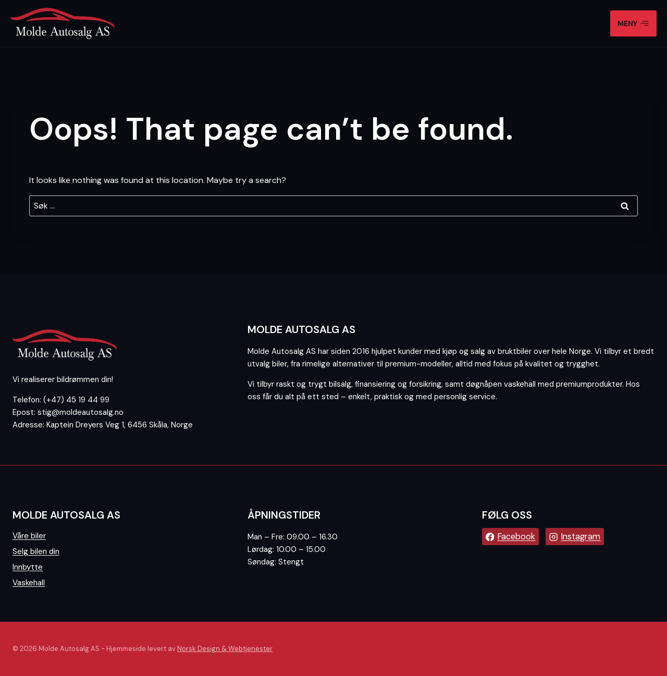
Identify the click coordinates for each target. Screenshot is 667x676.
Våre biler (29, 536)
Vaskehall (29, 582)
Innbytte (28, 567)
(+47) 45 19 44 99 (76, 400)
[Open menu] (633, 23)
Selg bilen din (36, 551)
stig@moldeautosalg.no (80, 412)
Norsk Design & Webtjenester (225, 648)
